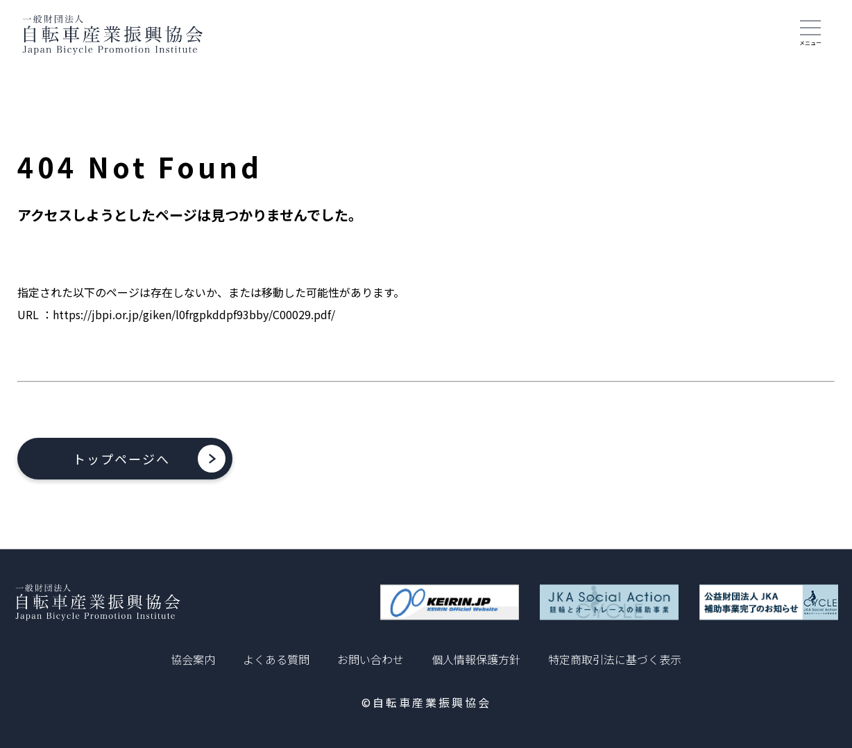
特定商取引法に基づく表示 (614, 659)
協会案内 (193, 659)
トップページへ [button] (121, 459)
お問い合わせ (370, 659)
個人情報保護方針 (476, 659)
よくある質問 (276, 659)
